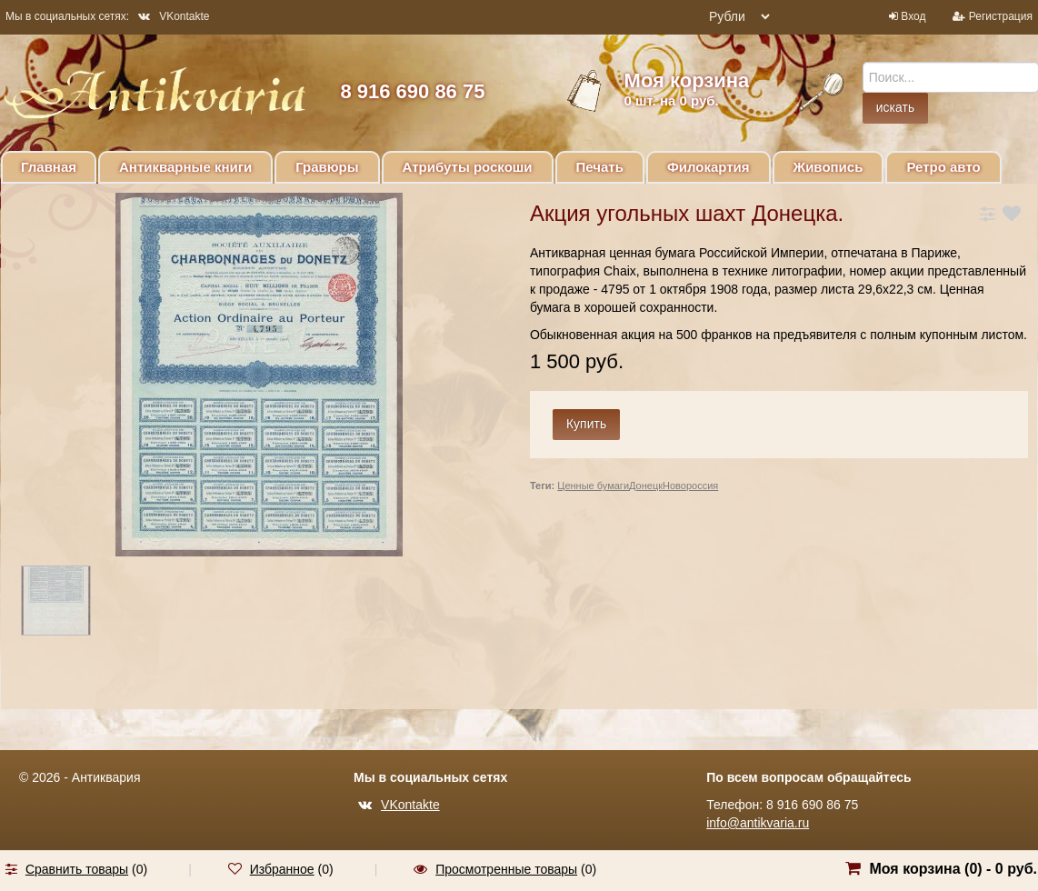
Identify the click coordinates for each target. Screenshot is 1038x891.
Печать (600, 167)
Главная (48, 167)
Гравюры (326, 167)
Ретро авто (943, 167)
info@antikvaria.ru (757, 823)
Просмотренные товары (506, 869)
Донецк (646, 485)
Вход (913, 16)
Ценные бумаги (593, 485)
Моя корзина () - (953, 868)
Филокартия (708, 167)
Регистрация (1001, 16)
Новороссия (690, 485)
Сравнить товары (76, 869)
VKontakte (173, 16)
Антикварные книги (185, 167)
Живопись (828, 167)
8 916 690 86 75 (412, 91)
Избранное (282, 869)
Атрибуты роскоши (468, 167)
